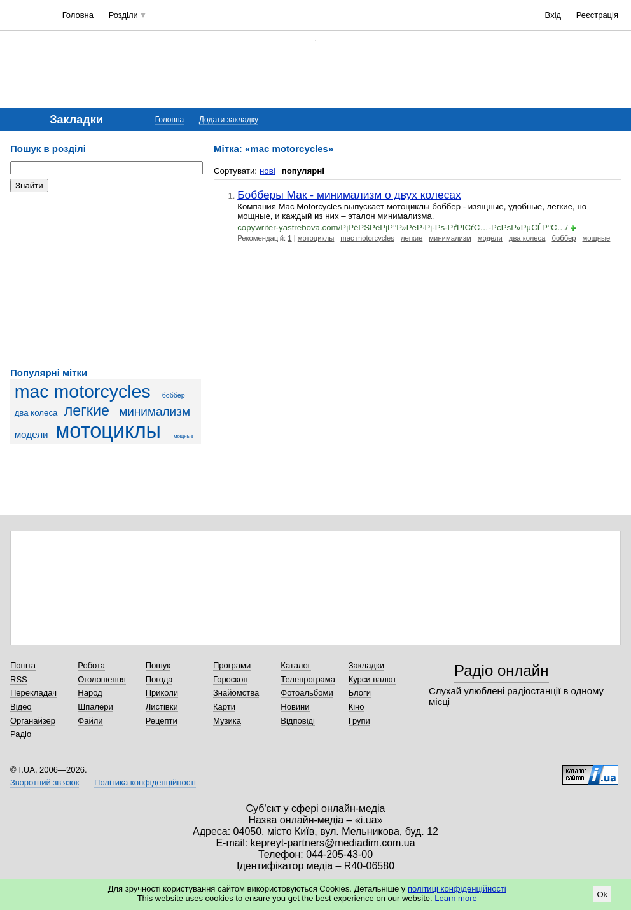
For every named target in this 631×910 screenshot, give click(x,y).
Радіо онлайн (501, 670)
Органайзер (32, 720)
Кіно (356, 706)
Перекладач (33, 692)
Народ (90, 692)
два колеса (36, 412)
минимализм (154, 411)
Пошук (158, 665)
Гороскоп (230, 679)
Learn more (455, 898)
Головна (78, 15)
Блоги (360, 692)
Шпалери (95, 706)
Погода (159, 679)
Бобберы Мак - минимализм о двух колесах (349, 194)
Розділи (123, 15)
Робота (91, 665)
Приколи (162, 692)
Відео (21, 706)
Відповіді (298, 720)
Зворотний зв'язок (44, 782)
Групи (359, 720)
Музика (227, 720)
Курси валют (373, 679)
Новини (295, 706)
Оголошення (102, 679)
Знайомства (236, 692)
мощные (183, 436)
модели (31, 434)
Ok (602, 894)
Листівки (162, 706)
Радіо (20, 734)
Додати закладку (228, 119)
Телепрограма (308, 679)
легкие (86, 410)
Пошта (23, 665)
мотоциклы (108, 430)
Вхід (553, 15)
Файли (90, 720)
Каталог (295, 665)
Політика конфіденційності (145, 782)
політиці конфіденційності (457, 888)
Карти (224, 706)
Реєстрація (597, 15)
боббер (173, 395)
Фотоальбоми (307, 692)
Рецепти (161, 720)
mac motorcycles (83, 391)
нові (267, 171)
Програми (232, 665)
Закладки (366, 665)
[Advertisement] (105, 280)
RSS (18, 679)
